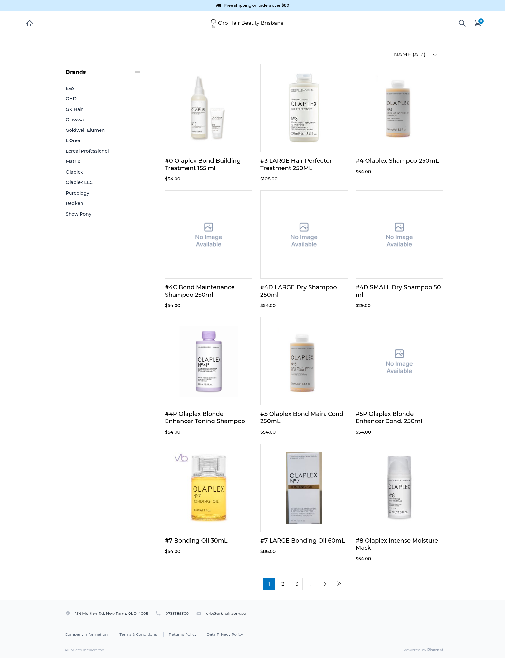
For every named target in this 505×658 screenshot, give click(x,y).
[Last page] (339, 584)
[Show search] (462, 23)
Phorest (435, 649)
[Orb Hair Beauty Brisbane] (213, 23)
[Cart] (478, 23)
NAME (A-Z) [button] (416, 54)
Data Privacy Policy (224, 634)
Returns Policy (182, 634)
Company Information (86, 634)
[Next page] (325, 584)
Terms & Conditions (138, 634)
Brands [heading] (103, 72)
